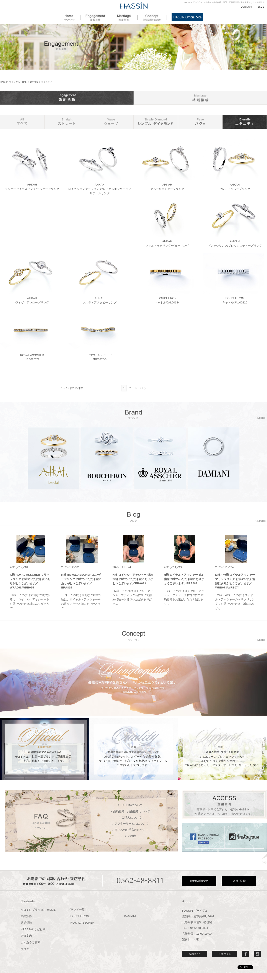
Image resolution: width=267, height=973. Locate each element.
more (261, 418)
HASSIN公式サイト (187, 17)
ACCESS (194, 954)
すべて (22, 122)
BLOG (261, 7)
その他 (131, 836)
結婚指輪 (124, 17)
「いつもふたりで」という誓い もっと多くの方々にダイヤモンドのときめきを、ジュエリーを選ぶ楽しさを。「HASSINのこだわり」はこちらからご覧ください (133, 651)
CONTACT (246, 7)
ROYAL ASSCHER (82, 922)
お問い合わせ (199, 881)
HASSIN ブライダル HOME (13, 82)
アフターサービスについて (131, 823)
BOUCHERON (79, 916)
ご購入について (131, 817)
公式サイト (224, 954)
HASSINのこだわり (152, 17)
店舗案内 (26, 935)
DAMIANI (130, 916)
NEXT (139, 388)
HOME (72, 17)
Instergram (257, 954)
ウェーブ (111, 122)
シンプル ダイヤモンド (155, 122)
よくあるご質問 (30, 942)
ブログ (25, 949)
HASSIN (133, 5)
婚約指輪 (95, 17)
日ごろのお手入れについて (131, 829)
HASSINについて (131, 805)
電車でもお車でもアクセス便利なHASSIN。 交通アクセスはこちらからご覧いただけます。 (224, 811)
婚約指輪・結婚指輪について (131, 811)
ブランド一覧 (76, 909)
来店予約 (239, 881)
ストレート (66, 122)
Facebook (245, 954)
